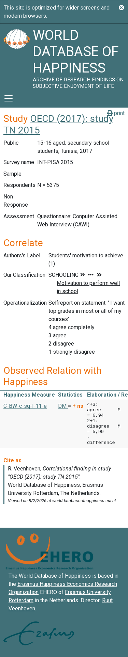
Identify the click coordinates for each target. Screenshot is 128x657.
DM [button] (63, 406)
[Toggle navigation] (8, 98)
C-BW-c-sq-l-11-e (25, 406)
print (116, 113)
